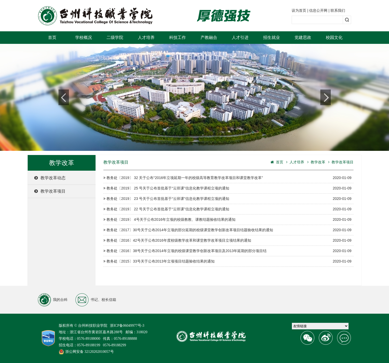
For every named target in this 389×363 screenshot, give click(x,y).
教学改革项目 (50, 191)
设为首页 (299, 10)
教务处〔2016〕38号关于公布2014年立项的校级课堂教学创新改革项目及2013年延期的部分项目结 (227, 251)
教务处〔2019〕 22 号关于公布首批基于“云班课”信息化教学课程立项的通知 (227, 209)
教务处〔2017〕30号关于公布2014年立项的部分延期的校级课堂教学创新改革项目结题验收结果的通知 (227, 230)
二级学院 (115, 37)
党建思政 (302, 37)
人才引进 (240, 37)
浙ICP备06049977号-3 (127, 326)
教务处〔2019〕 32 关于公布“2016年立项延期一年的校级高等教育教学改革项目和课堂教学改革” (227, 178)
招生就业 (271, 37)
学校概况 (83, 37)
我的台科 (53, 299)
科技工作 (177, 37)
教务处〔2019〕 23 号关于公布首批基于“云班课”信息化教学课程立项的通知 (227, 199)
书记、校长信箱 (95, 299)
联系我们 (338, 10)
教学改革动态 (50, 178)
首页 (52, 37)
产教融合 (209, 37)
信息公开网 (318, 10)
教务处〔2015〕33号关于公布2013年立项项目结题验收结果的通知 (227, 261)
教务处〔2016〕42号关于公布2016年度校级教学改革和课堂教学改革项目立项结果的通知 (227, 240)
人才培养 (146, 37)
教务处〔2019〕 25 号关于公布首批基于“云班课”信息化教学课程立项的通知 (227, 188)
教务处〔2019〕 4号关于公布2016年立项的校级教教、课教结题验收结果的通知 (227, 220)
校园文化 (334, 37)
